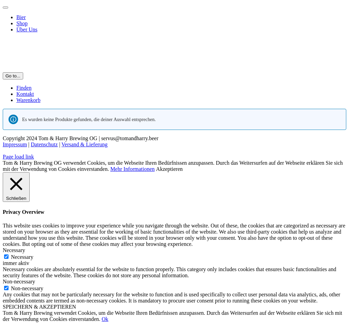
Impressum (15, 144)
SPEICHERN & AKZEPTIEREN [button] (39, 307)
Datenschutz (44, 144)
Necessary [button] (14, 250)
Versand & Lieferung (84, 144)
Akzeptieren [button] (169, 169)
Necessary (22, 257)
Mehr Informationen (132, 169)
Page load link (18, 157)
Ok (105, 319)
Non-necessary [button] (19, 281)
